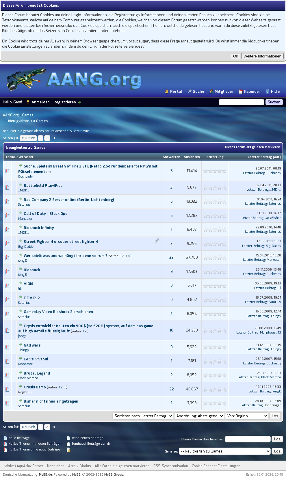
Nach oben (55, 466)
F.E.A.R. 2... (33, 298)
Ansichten (192, 157)
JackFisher (273, 218)
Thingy (275, 316)
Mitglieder (224, 91)
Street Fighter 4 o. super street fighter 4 (61, 241)
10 (171, 330)
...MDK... (23, 190)
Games (28, 115)
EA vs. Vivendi (36, 359)
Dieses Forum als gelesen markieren (252, 147)
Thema (10, 157)
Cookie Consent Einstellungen (216, 466)
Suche (198, 91)
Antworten (171, 157)
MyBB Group (113, 474)
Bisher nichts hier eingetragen (51, 401)
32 (171, 257)
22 (171, 389)
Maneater (25, 219)
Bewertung (215, 157)
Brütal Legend (37, 373)
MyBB (76, 474)
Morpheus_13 (270, 332)
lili (20, 289)
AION (28, 284)
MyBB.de (45, 474)
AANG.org (11, 115)
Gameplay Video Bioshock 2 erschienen (58, 312)
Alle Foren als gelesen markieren (122, 466)
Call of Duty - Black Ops (45, 213)
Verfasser (26, 157)
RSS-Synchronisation (170, 466)
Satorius (24, 204)
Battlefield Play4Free (43, 185)
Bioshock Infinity (39, 228)
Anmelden (40, 102)
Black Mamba (28, 378)
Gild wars (32, 345)
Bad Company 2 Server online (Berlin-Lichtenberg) (69, 200)
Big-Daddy (26, 247)
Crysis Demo (35, 387)
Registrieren (64, 102)
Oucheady (25, 176)
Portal (176, 91)
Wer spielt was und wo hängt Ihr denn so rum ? (65, 256)
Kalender (252, 91)
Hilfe (275, 91)
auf (277, 157)
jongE (22, 260)
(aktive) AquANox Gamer (23, 466)
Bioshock (32, 270)
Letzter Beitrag (260, 157)
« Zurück (28, 138)
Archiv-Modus (79, 466)
